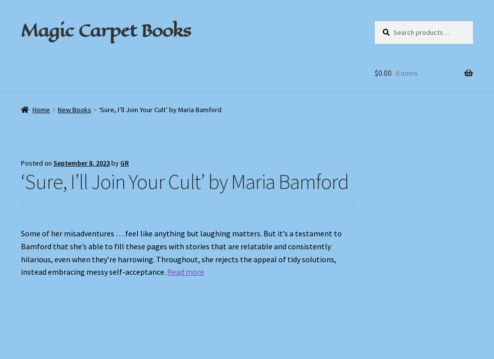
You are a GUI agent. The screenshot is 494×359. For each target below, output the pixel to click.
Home (41, 109)
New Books (74, 109)
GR (124, 163)
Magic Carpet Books (106, 30)
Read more (185, 272)
